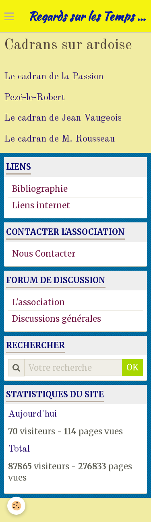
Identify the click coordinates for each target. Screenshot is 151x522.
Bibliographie (40, 189)
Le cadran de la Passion (53, 77)
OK (132, 367)
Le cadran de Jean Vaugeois (63, 118)
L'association (38, 302)
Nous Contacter (43, 254)
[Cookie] (16, 506)
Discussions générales (56, 319)
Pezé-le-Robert (34, 97)
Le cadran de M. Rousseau (59, 139)
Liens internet (41, 205)
